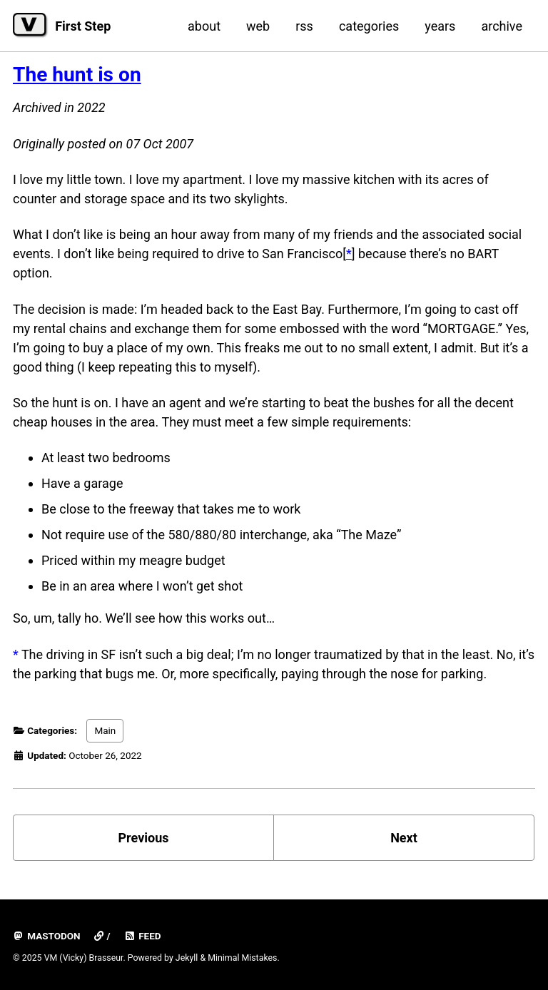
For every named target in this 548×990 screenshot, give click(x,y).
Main (105, 730)
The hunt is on (77, 74)
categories (369, 26)
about (204, 26)
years (440, 26)
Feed (142, 935)
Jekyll (187, 958)
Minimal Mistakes (242, 958)
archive (501, 26)
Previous (143, 837)
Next (403, 837)
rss (304, 26)
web (258, 26)
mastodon (47, 935)
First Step (83, 26)
